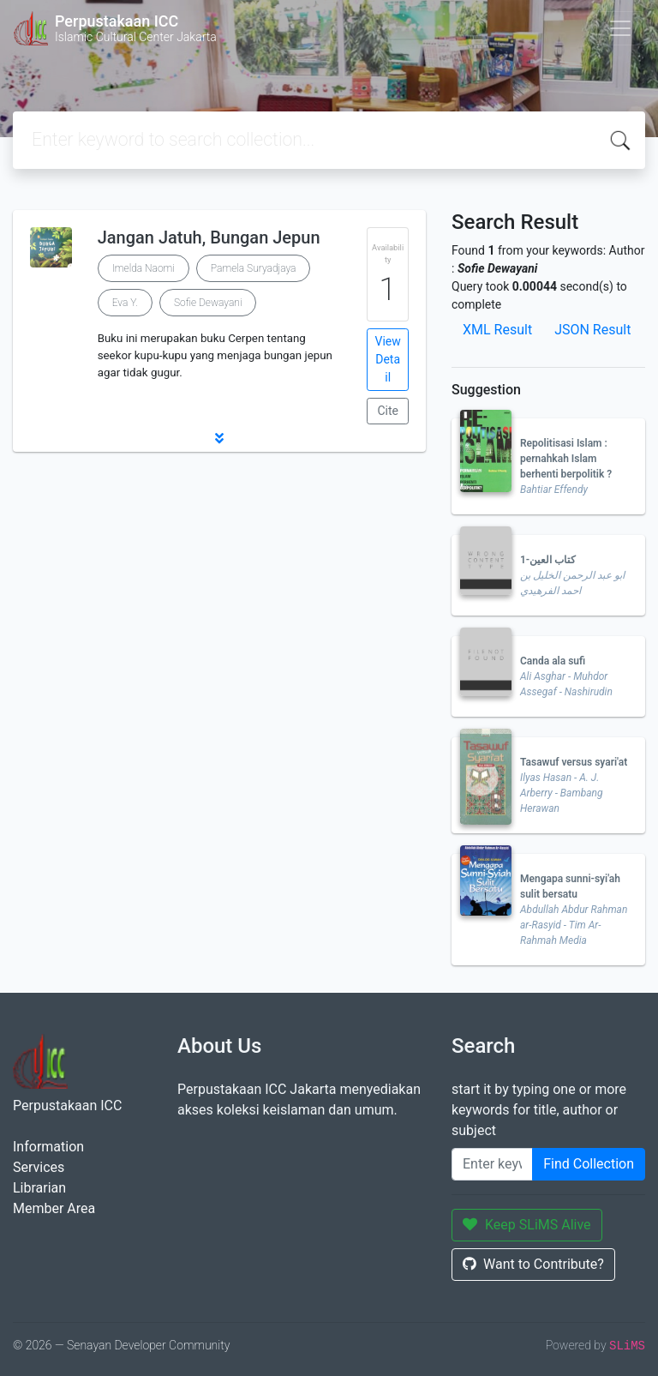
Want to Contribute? (533, 1264)
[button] (219, 438)
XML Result (497, 329)
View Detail (388, 359)
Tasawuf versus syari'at (573, 762)
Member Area (54, 1208)
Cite (387, 411)
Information (48, 1147)
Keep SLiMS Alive (527, 1225)
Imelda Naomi (143, 268)
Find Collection (588, 1164)
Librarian (39, 1188)
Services (38, 1167)
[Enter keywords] (492, 1164)
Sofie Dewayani (208, 303)
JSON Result (592, 329)
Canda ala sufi (552, 661)
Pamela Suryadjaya (253, 268)
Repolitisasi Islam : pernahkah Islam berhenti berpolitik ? (566, 458)
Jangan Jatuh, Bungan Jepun (209, 237)
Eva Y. (125, 303)
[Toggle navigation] (620, 28)
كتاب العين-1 (548, 560)
